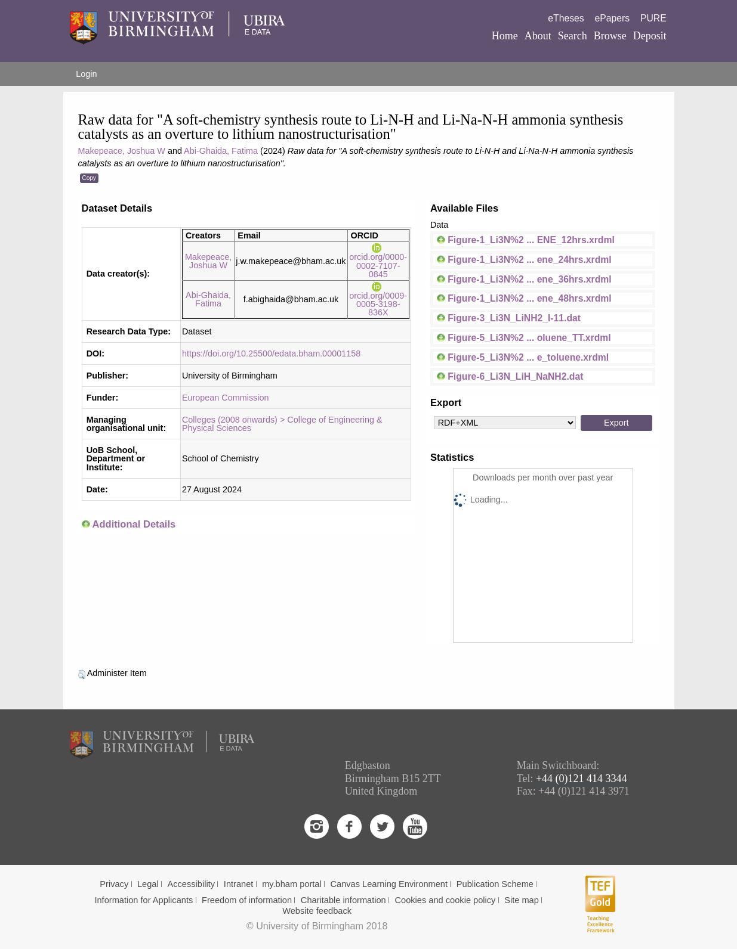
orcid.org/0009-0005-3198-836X (378, 299)
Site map (521, 900)
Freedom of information (247, 900)
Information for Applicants (143, 900)
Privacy (114, 884)
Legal (148, 884)
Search (572, 36)
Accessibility (191, 884)
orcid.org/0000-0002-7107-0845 (378, 261)
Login (86, 74)
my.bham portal (292, 884)
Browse (610, 36)
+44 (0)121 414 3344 (581, 778)
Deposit (650, 36)
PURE (653, 18)
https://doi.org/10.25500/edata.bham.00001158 (271, 353)
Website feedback (316, 911)
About (538, 36)
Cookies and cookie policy (445, 900)
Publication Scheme (495, 884)
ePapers (612, 18)
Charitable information (343, 900)
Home (505, 36)
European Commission (225, 397)
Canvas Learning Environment (389, 884)
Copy (89, 178)
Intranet (239, 884)
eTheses (566, 18)
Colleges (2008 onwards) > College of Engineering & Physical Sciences (282, 424)
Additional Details (133, 524)
